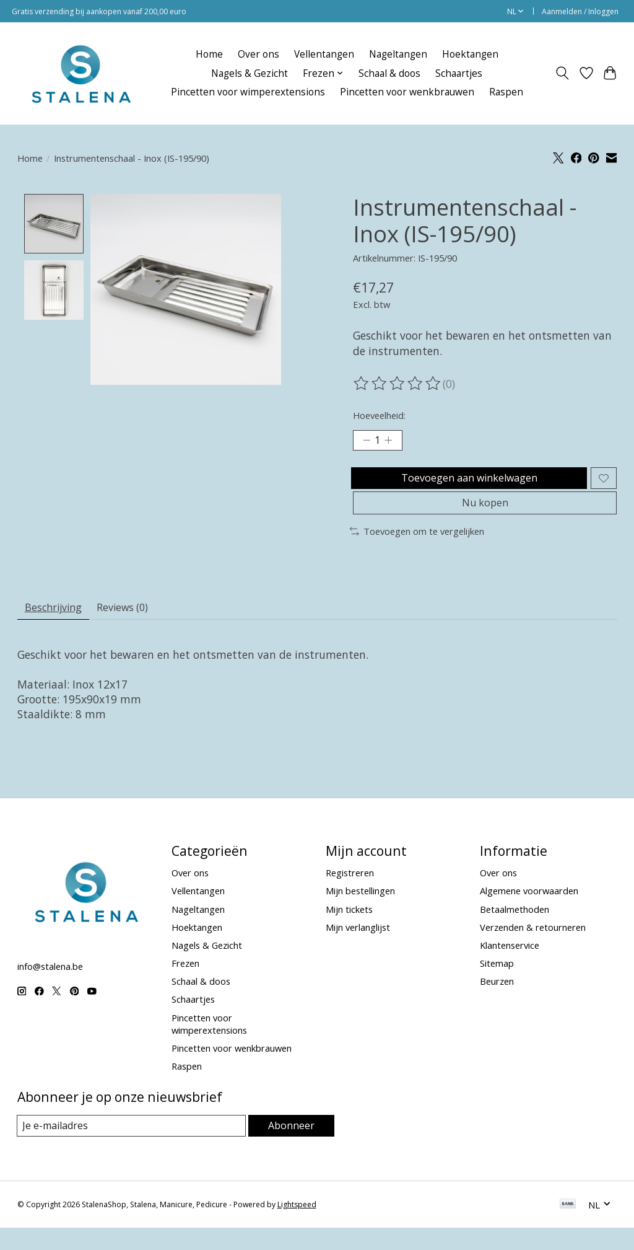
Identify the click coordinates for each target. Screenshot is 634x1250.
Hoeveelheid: (379, 415)
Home (209, 54)
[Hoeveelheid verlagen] (366, 442)
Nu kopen (485, 516)
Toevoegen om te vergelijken (417, 548)
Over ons (258, 54)
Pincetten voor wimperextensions (248, 92)
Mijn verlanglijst (358, 949)
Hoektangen (470, 54)
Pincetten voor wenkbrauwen (407, 92)
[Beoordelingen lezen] (398, 384)
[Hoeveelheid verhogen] (393, 442)
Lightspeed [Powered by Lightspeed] (296, 1226)
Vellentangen (324, 54)
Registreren (350, 894)
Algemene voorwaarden (529, 912)
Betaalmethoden (514, 930)
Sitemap (497, 985)
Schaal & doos (389, 73)
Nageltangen (398, 54)
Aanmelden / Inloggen (580, 11)
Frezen (185, 985)
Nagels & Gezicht (249, 73)
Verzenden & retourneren (533, 949)
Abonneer (291, 1147)
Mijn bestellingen (360, 912)
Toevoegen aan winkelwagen (466, 484)
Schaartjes (458, 73)
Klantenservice (509, 967)
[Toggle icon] (562, 73)
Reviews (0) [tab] (136, 626)
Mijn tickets (349, 930)
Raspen (506, 92)
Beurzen (497, 1003)
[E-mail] (131, 1148)
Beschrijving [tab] (58, 626)
